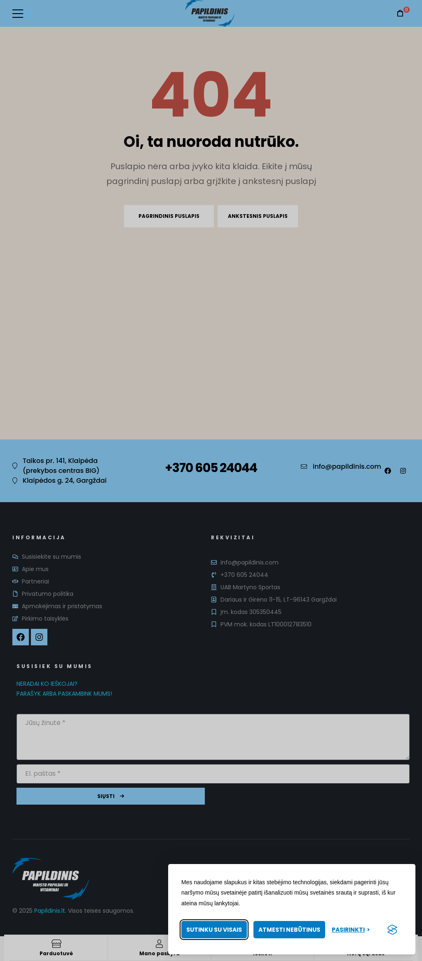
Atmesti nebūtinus (289, 930)
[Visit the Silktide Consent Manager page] (392, 930)
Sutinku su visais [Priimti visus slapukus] (214, 930)
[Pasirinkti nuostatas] (351, 929)
